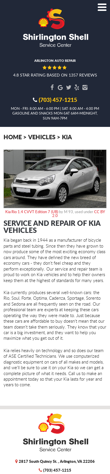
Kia (67, 136)
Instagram (85, 87)
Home (13, 136)
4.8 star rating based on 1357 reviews (55, 75)
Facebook (52, 87)
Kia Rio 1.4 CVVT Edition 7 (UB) (31, 211)
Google (60, 87)
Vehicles (41, 136)
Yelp (76, 87)
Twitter (68, 87)
